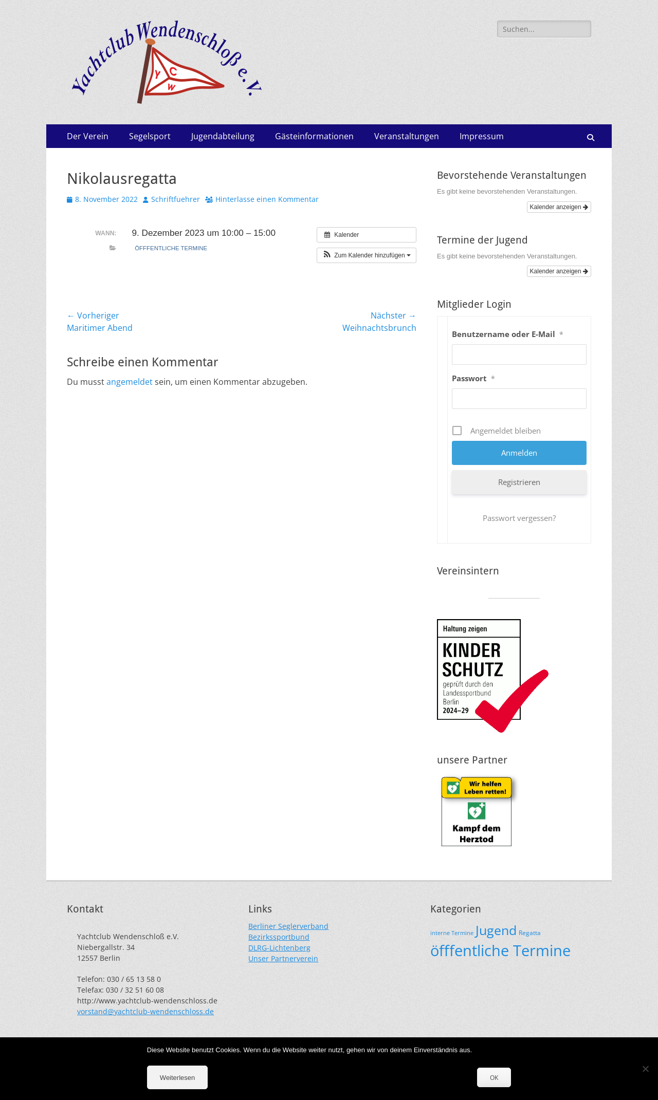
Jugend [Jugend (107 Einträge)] (496, 930)
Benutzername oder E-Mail (507, 334)
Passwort (473, 378)
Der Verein (87, 136)
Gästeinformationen (314, 136)
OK (494, 1077)
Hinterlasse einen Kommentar (267, 199)
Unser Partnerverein (283, 958)
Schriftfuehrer (175, 199)
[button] (366, 255)
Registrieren (519, 482)
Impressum (482, 136)
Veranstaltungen (406, 136)
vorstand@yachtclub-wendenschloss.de (145, 1011)
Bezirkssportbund (278, 937)
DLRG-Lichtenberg (279, 948)
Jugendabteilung (222, 136)
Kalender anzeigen (559, 207)
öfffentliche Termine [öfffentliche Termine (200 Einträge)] (500, 950)
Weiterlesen (177, 1078)
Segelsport (150, 136)
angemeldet (129, 381)
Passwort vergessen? (519, 518)
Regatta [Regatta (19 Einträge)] (530, 932)
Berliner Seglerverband (288, 926)
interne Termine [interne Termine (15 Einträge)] (451, 933)
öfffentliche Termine (171, 248)
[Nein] (645, 1069)
